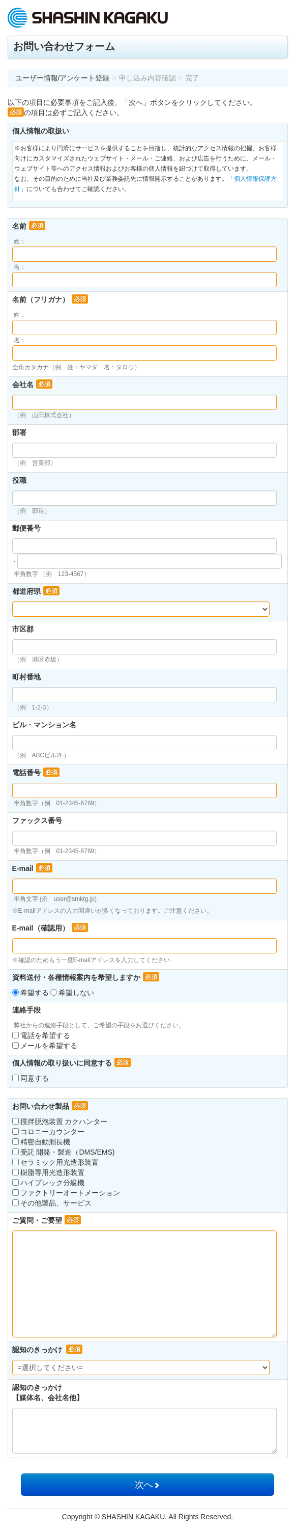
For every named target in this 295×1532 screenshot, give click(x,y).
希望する (31, 993)
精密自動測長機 (41, 1142)
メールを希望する (44, 1046)
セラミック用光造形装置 (55, 1162)
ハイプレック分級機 (48, 1183)
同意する (30, 1078)
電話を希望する (41, 1035)
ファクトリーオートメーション (66, 1193)
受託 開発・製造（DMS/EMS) (63, 1152)
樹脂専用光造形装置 (48, 1172)
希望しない (72, 993)
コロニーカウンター (48, 1132)
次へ (147, 1485)
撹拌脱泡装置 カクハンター (60, 1121)
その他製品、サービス (52, 1203)
